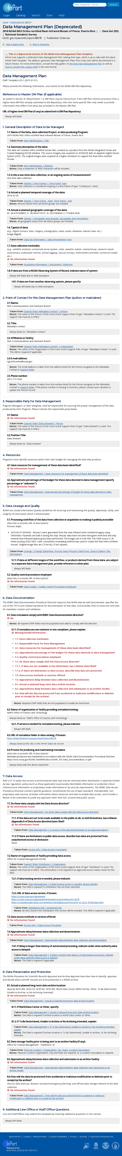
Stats (49, 15)
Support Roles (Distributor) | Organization (45, 864)
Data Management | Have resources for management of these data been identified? (66, 473)
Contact (26, 1136)
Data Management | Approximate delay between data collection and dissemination (65, 940)
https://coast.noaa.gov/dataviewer (28, 896)
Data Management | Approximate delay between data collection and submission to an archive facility (60, 1069)
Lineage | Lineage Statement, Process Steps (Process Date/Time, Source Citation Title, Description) (60, 552)
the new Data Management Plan (85, 63)
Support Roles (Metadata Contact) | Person (46, 311)
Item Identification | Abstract (38, 165)
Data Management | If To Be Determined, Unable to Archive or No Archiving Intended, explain (64, 1028)
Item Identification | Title (36, 140)
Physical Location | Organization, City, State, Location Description (57, 1050)
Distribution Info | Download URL (45, 907)
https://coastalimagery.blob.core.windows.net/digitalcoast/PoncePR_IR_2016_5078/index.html (57, 902)
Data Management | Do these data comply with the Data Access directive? (61, 812)
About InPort (14, 1136)
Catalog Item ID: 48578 (20, 22)
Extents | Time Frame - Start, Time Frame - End (48, 200)
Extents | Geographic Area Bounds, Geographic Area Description (56, 218)
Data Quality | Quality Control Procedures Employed (50, 586)
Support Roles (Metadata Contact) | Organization (48, 346)
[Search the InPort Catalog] (90, 5)
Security (83, 1136)
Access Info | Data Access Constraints (47, 849)
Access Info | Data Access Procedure (42, 925)
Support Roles (27, 369)
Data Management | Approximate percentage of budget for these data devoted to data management (60, 493)
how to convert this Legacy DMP (21, 66)
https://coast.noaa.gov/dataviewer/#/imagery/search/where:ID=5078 (45, 899)
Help (62, 15)
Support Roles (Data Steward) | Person (43, 423)
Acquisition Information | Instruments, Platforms (48, 264)
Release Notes (40, 1136)
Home (5, 22)
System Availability (58, 1136)
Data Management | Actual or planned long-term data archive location (59, 1000)
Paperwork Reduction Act (101, 1136)
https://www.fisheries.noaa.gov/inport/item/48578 (31, 738)
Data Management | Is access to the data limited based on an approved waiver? (68, 829)
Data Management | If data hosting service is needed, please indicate (63, 884)
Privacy (73, 1136)
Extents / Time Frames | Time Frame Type (45, 183)
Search (36, 15)
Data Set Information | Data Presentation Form (48, 239)
